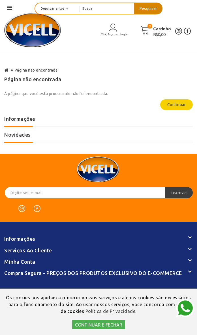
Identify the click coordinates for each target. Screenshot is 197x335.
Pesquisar (148, 8)
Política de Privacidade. (110, 311)
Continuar (176, 104)
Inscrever (179, 192)
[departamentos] (57, 8)
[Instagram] (22, 208)
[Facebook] (37, 208)
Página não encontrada (36, 70)
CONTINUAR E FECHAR (98, 324)
